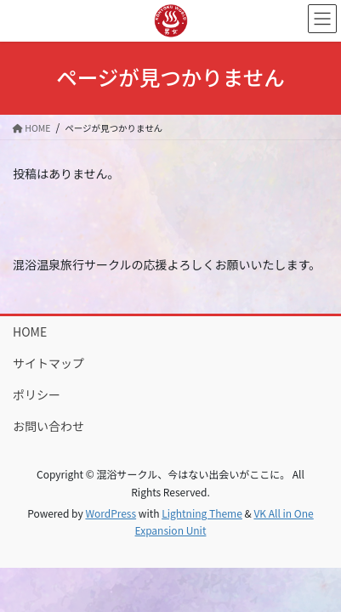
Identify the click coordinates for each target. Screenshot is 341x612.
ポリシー (36, 394)
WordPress (110, 513)
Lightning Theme (202, 513)
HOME (30, 331)
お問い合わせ (48, 425)
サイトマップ (48, 362)
